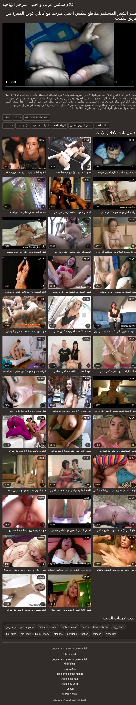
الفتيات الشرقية (39, 125)
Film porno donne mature (68, 673)
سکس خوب (68, 668)
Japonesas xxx (68, 678)
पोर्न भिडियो (68, 663)
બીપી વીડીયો (68, 654)
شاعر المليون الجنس (79, 125)
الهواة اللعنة (58, 125)
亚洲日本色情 (68, 693)
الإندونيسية (21, 125)
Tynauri (68, 688)
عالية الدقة (100, 125)
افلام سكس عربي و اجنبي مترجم (68, 659)
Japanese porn (68, 683)
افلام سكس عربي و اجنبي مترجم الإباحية (37, 4)
